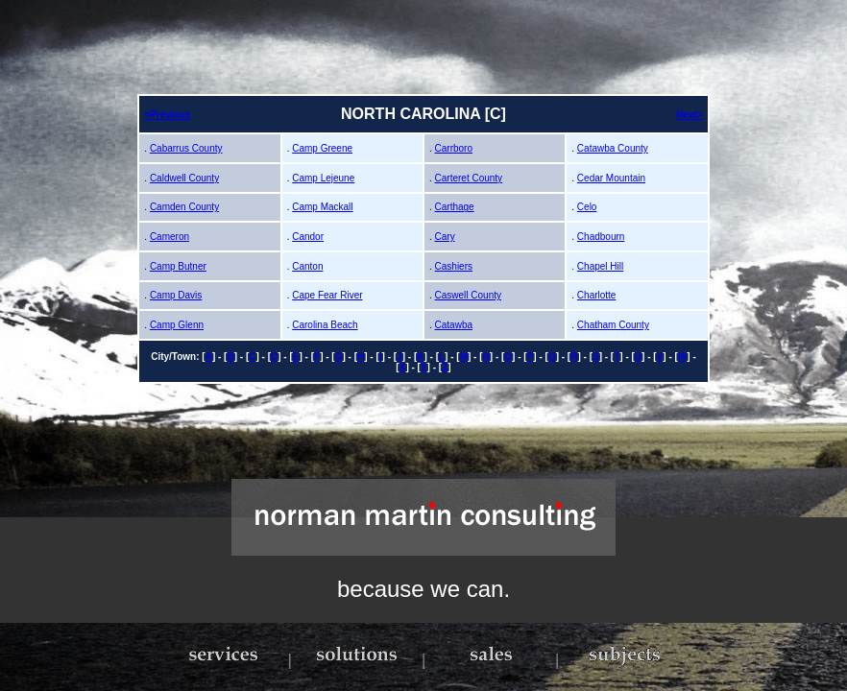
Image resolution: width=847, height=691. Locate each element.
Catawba (453, 325)
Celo (587, 207)
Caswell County (468, 295)
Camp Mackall (322, 207)
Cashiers (453, 266)
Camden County (184, 207)
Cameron (169, 236)
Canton (307, 266)
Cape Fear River (327, 295)
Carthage (454, 207)
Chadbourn (600, 236)
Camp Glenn (177, 325)
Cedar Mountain (611, 178)
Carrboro (453, 148)
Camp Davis (176, 295)
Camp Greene (322, 148)
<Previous (167, 114)
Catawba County (612, 148)
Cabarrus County (186, 148)
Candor (308, 236)
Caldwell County (184, 178)
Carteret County (469, 178)
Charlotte (597, 295)
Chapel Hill (600, 266)
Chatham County (613, 325)
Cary (445, 236)
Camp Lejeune (323, 178)
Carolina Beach (324, 325)
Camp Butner (178, 266)
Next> (689, 114)
